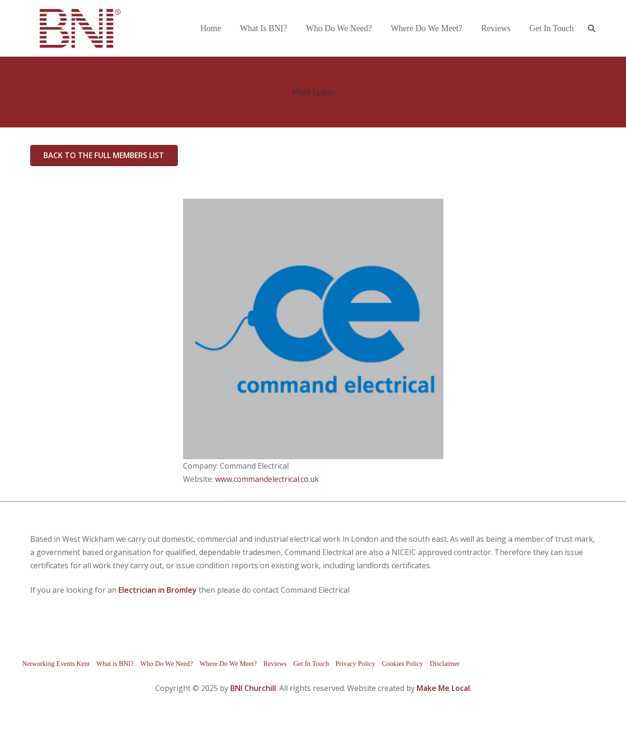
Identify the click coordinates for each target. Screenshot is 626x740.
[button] (591, 28)
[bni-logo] (76, 28)
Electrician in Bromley (157, 590)
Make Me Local (443, 688)
